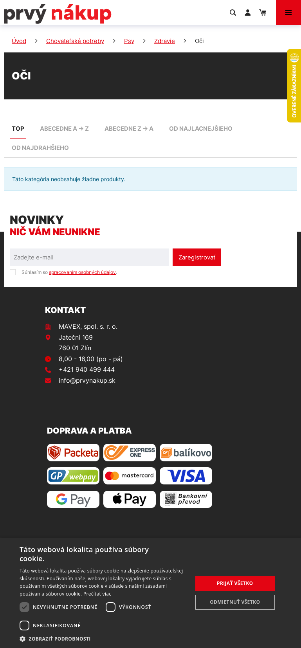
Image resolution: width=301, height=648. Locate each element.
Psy (129, 41)
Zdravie (164, 41)
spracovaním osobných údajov (82, 272)
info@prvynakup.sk (87, 380)
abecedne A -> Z (64, 128)
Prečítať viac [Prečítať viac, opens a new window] (97, 593)
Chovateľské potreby (75, 41)
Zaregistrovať (196, 257)
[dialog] (150, 593)
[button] (103, 638)
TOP (18, 128)
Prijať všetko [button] (235, 583)
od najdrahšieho (40, 147)
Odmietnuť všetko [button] (235, 602)
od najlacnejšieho (201, 128)
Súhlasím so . (69, 272)
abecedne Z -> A (129, 128)
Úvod (19, 41)
